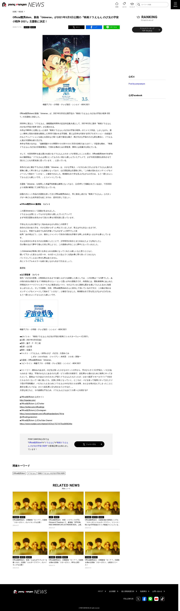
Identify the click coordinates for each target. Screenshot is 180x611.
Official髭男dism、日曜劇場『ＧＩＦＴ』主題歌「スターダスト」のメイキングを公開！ (30, 521)
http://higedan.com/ (28, 400)
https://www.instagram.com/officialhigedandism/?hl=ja (42, 414)
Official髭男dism (35, 442)
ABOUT (100, 591)
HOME (15, 11)
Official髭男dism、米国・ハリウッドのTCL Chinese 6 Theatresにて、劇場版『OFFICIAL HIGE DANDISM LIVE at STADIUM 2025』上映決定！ (66, 522)
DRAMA (15, 517)
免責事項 (143, 591)
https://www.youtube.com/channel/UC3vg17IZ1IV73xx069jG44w (46, 424)
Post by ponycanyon (137, 84)
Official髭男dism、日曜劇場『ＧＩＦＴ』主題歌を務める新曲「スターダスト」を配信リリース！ (102, 562)
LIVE (50, 517)
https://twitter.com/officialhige (32, 407)
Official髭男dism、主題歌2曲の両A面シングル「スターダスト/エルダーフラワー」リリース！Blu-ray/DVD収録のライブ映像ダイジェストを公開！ (102, 522)
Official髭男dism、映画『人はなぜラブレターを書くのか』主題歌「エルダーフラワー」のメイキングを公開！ (30, 562)
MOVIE (21, 11)
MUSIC (33, 27)
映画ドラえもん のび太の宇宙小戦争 (51, 473)
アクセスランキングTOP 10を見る (147, 29)
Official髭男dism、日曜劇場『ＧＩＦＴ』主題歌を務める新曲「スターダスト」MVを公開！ (66, 561)
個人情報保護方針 (127, 591)
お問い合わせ (157, 591)
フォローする (89, 444)
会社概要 (112, 591)
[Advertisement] (146, 53)
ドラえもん (49, 442)
